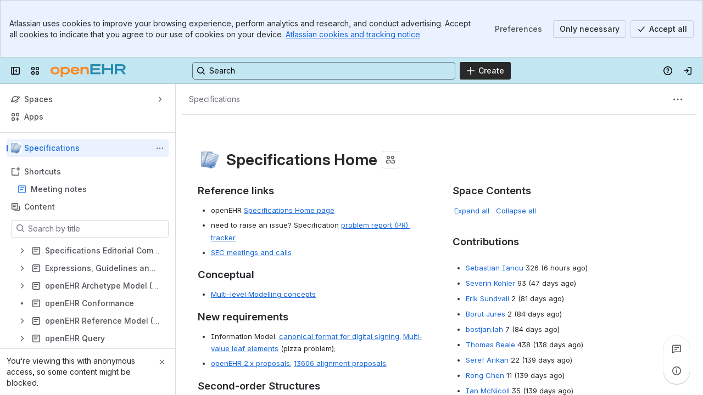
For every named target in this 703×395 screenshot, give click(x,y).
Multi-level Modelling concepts (263, 294)
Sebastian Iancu (494, 267)
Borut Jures (485, 313)
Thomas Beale (490, 344)
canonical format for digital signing (339, 336)
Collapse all (516, 210)
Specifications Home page (289, 210)
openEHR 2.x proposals (250, 363)
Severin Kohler (490, 283)
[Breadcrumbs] (214, 99)
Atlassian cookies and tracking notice (353, 34)
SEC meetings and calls (251, 252)
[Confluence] (88, 71)
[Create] (485, 71)
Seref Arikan (487, 360)
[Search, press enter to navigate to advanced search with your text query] (323, 71)
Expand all (471, 210)
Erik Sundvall (487, 298)
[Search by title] (96, 228)
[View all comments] (676, 349)
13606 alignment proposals (340, 363)
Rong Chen (485, 375)
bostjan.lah (484, 329)
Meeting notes (59, 189)
